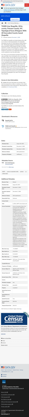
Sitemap (21, 370)
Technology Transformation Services (12, 388)
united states (5, 173)
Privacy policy (4, 406)
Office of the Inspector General (8, 402)
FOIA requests (4, 397)
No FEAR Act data (5, 399)
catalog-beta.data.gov (9, 10)
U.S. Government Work (12, 87)
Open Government (8, 370)
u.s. (26, 171)
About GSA (3, 392)
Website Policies (16, 370)
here (20, 308)
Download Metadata (9, 164)
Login (12, 371)
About (2, 370)
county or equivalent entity (12, 171)
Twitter (3, 340)
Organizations (15, 19)
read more (3, 333)
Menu (26, 5)
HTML (3, 109)
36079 (3, 171)
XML (10, 109)
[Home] (8, 5)
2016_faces (11, 167)
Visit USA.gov (4, 414)
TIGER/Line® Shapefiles (10, 126)
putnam (21, 171)
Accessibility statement (7, 394)
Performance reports (6, 404)
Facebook (3, 342)
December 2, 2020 (16, 37)
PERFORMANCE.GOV (6, 371)
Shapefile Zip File (9, 120)
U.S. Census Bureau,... (14, 23)
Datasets (7, 19)
